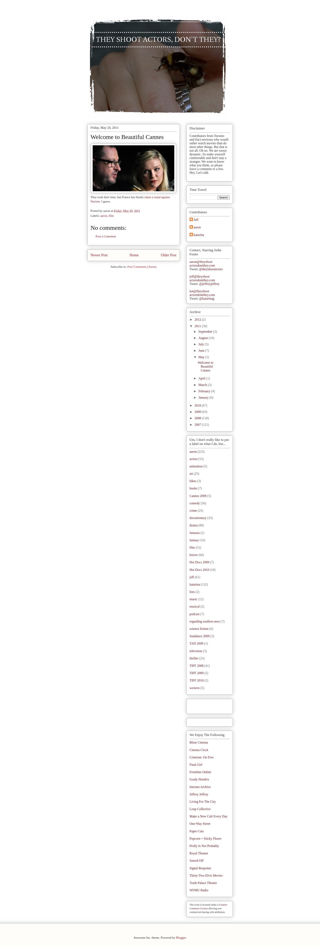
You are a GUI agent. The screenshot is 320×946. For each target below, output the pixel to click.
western (195, 688)
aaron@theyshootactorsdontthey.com (202, 263)
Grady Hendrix (199, 779)
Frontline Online (200, 772)
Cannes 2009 (198, 496)
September (205, 331)
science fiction (199, 628)
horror (194, 555)
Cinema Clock (199, 750)
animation (196, 466)
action (194, 459)
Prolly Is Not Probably (204, 846)
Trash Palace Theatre (203, 883)
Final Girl (196, 764)
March (203, 385)
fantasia (195, 533)
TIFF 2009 (197, 673)
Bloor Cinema (199, 742)
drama (194, 525)
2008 (198, 418)
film (111, 215)
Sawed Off (197, 860)
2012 (198, 319)
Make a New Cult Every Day (209, 816)
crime (193, 510)
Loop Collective (200, 809)
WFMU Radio (199, 890)
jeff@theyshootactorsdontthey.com (202, 278)
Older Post (169, 255)
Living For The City (203, 801)
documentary (198, 518)
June (201, 350)
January (203, 397)
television (196, 651)
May (201, 357)
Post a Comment (106, 236)
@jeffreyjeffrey (209, 284)
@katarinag (206, 298)
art (191, 473)
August (203, 338)
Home (134, 255)
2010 (198, 405)
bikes (193, 481)
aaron (103, 215)
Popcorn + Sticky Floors (205, 838)
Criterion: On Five (202, 757)
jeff (192, 577)
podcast (195, 614)
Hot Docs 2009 (199, 562)
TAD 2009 (196, 643)
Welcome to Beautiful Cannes (127, 136)
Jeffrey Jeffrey (199, 794)
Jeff (196, 219)
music (193, 599)
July (201, 344)
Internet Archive (200, 787)
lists (192, 592)
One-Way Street (200, 823)
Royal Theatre (199, 853)
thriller (194, 658)
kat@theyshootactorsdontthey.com (202, 293)
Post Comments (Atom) (142, 266)
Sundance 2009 (200, 636)
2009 (198, 412)
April (202, 378)
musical (195, 606)
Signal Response (200, 868)
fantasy (194, 540)
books (193, 488)
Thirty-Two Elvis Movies (206, 875)
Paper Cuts (197, 831)
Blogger (181, 937)
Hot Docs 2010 (199, 569)
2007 (198, 424)
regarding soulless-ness (205, 621)
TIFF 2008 (197, 665)
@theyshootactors (211, 269)
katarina (199, 235)
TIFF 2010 (197, 680)
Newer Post (99, 255)
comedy (195, 503)
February (204, 391)
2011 (198, 326)
